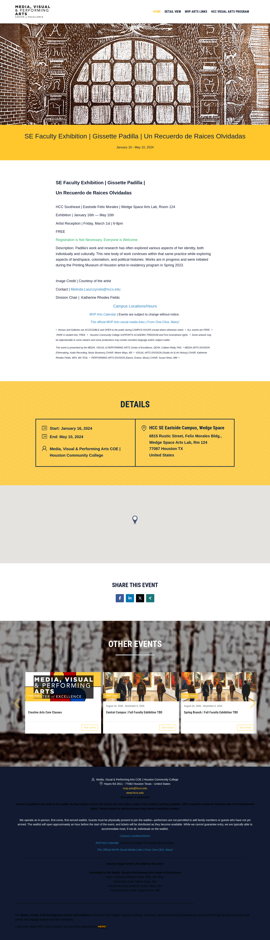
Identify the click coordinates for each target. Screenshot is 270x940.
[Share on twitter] (140, 598)
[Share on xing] (150, 598)
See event (90, 727)
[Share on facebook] (120, 598)
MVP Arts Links (196, 11)
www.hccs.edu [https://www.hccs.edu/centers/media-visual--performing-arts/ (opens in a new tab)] (135, 792)
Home (157, 11)
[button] (135, 520)
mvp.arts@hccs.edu (135, 788)
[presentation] (17, 704)
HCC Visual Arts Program (230, 11)
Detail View (173, 11)
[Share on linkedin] (130, 598)
